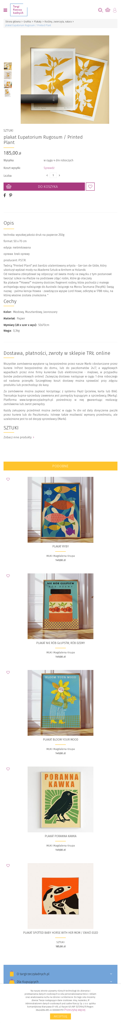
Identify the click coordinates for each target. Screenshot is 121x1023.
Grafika (27, 21)
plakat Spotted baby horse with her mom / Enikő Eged (60, 932)
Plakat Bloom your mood (60, 739)
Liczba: (8, 175)
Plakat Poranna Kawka (60, 836)
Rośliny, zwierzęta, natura (58, 21)
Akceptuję (60, 1016)
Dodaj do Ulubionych (90, 186)
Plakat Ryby (60, 546)
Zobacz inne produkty (19, 437)
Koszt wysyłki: (12, 167)
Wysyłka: (9, 160)
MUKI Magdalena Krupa (60, 555)
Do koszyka (48, 186)
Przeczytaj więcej (74, 1010)
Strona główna (13, 21)
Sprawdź (49, 167)
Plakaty (38, 21)
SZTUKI (8, 130)
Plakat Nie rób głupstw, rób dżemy (60, 643)
